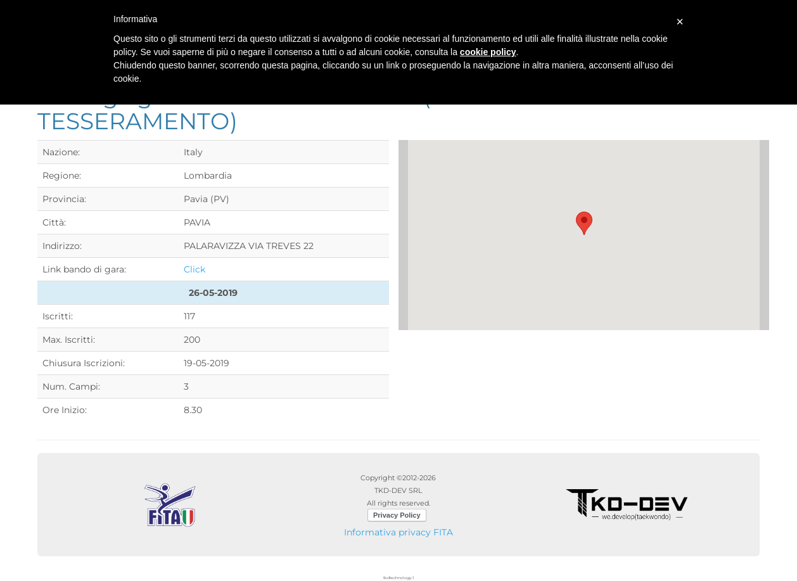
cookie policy (488, 52)
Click (194, 269)
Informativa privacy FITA (398, 532)
